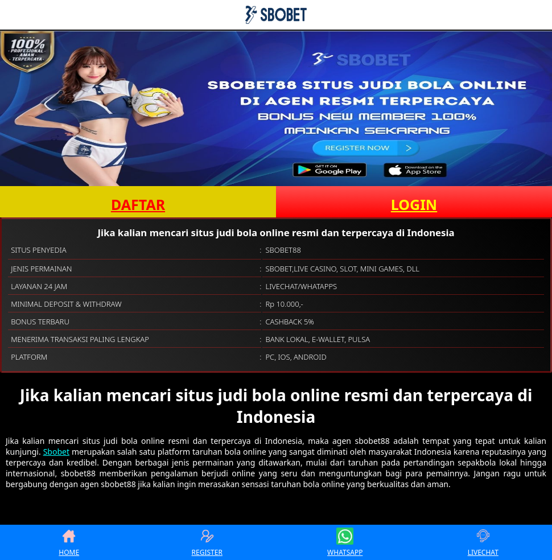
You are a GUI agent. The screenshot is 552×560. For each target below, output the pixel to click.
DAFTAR (138, 204)
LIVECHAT (483, 542)
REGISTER (207, 542)
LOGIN (414, 204)
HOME (69, 542)
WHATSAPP (344, 542)
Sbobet (56, 451)
